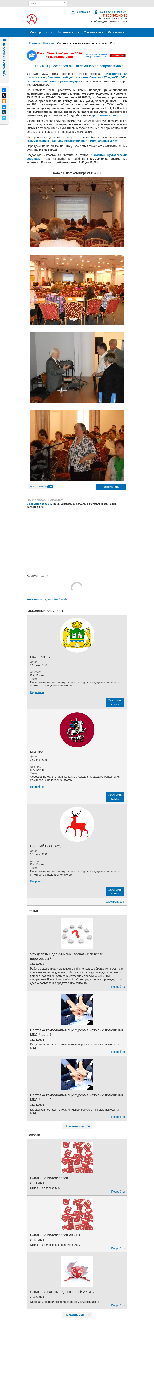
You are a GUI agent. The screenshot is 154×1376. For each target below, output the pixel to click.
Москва (36, 752)
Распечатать (111, 486)
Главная (34, 43)
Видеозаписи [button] (68, 32)
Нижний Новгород (46, 846)
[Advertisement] (77, 537)
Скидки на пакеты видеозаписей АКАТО (62, 1292)
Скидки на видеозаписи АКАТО (55, 1235)
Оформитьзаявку (115, 702)
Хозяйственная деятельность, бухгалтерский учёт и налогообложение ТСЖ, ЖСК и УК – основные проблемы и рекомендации (77, 77)
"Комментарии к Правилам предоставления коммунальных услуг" (72, 140)
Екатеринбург (42, 657)
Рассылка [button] (116, 32)
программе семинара (106, 115)
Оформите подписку (39, 503)
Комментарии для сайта (47, 599)
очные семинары (41, 486)
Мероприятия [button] (41, 32)
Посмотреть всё (113, 901)
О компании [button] (93, 32)
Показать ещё (77, 1126)
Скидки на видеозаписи (49, 1178)
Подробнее (37, 692)
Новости (48, 43)
